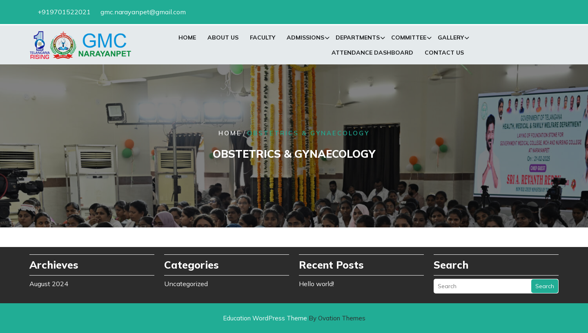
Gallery (451, 38)
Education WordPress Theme (294, 318)
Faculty (262, 38)
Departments (358, 38)
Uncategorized (186, 282)
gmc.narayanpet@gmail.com (143, 11)
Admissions (305, 38)
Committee (408, 38)
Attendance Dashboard (372, 53)
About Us (222, 38)
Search (544, 284)
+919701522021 (64, 11)
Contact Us (444, 53)
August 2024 (48, 282)
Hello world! (316, 282)
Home (187, 38)
